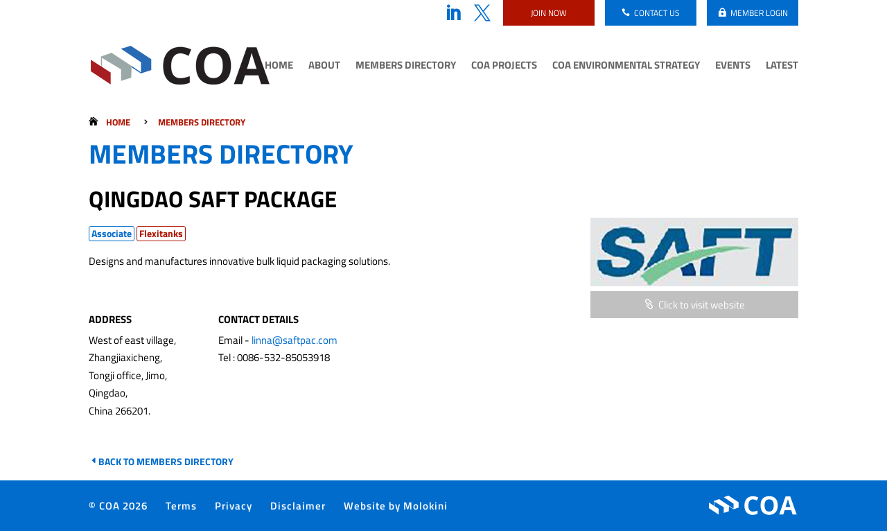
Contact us (657, 12)
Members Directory (405, 66)
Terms (181, 506)
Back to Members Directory (166, 461)
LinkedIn (453, 13)
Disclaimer (298, 506)
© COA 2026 (118, 506)
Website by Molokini (396, 506)
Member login (759, 12)
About (324, 66)
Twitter (482, 13)
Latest (782, 66)
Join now (549, 12)
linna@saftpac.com (294, 340)
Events (732, 66)
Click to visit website (701, 305)
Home (279, 66)
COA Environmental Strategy (626, 66)
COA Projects (504, 66)
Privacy (233, 506)
